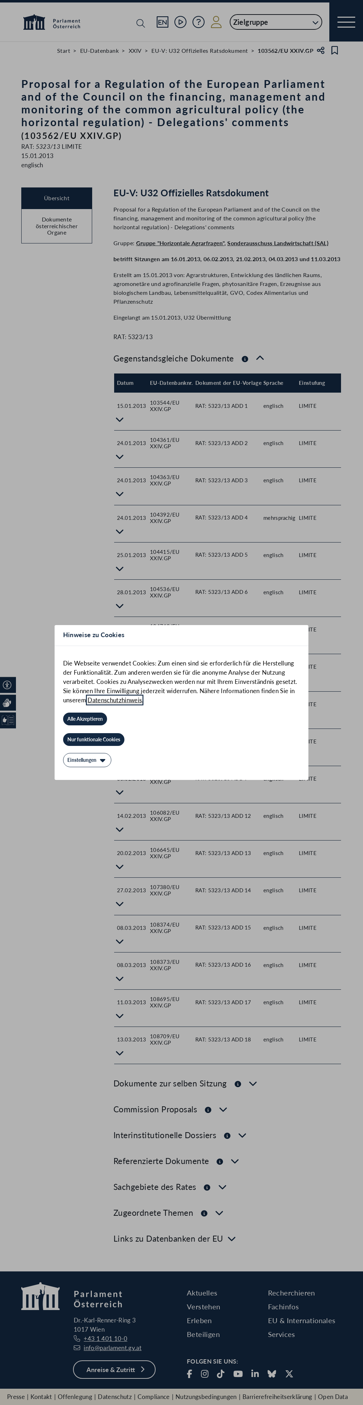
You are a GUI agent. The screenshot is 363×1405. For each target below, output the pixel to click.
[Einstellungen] (87, 760)
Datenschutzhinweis (115, 700)
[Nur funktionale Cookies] (93, 739)
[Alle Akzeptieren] (85, 719)
